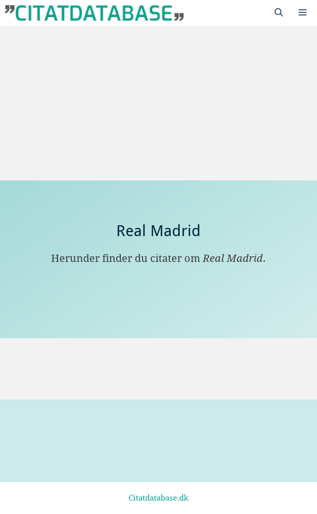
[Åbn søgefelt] (279, 13)
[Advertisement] (158, 103)
